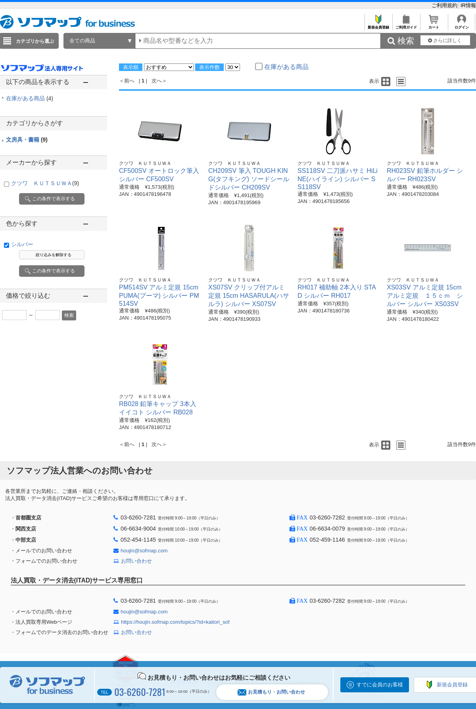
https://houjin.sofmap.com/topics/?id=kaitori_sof (175, 622)
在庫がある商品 (29, 98)
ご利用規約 (445, 5)
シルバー (22, 244)
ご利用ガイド (406, 25)
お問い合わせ (136, 561)
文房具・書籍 (27, 139)
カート (434, 25)
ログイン (461, 25)
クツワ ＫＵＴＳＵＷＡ (45, 183)
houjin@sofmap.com (144, 551)
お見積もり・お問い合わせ (271, 692)
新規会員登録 (378, 25)
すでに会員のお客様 (380, 685)
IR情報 (468, 5)
